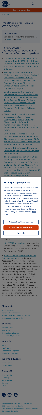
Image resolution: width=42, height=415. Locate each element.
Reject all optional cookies (21, 222)
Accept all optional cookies (21, 227)
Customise (21, 233)
